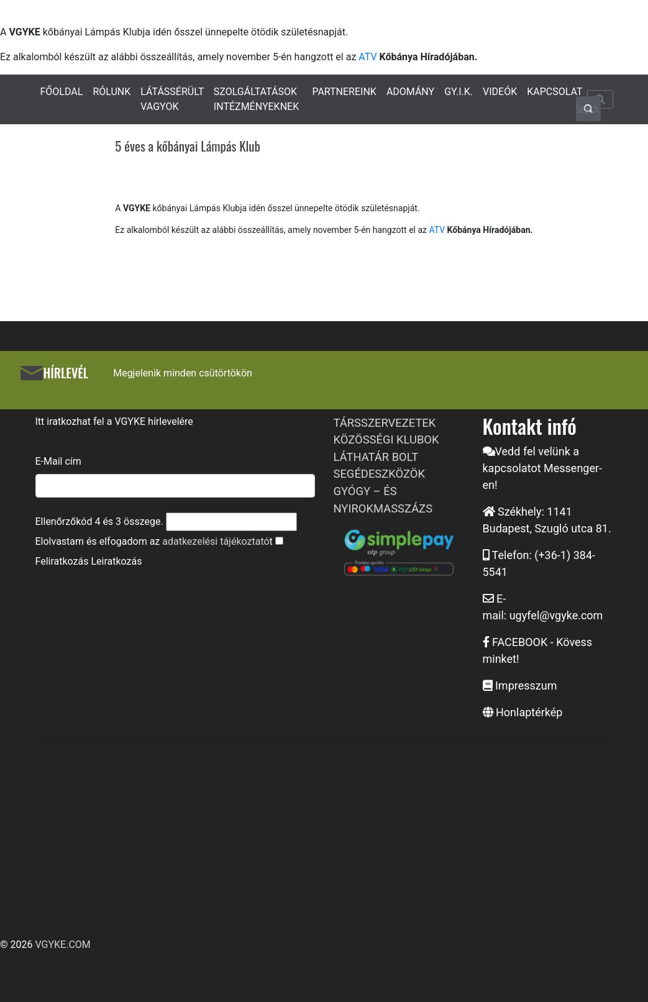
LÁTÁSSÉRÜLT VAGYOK (172, 99)
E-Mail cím (58, 461)
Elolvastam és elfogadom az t (154, 541)
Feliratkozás (62, 561)
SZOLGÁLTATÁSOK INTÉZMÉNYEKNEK (256, 99)
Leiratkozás (116, 561)
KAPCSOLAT (554, 92)
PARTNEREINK (344, 92)
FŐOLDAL (61, 92)
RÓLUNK (111, 92)
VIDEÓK (500, 92)
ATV (367, 57)
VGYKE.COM (62, 944)
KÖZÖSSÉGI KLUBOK (386, 439)
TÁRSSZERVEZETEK (385, 422)
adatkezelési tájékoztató (215, 541)
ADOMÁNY (410, 92)
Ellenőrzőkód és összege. (99, 521)
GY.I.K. (458, 92)
